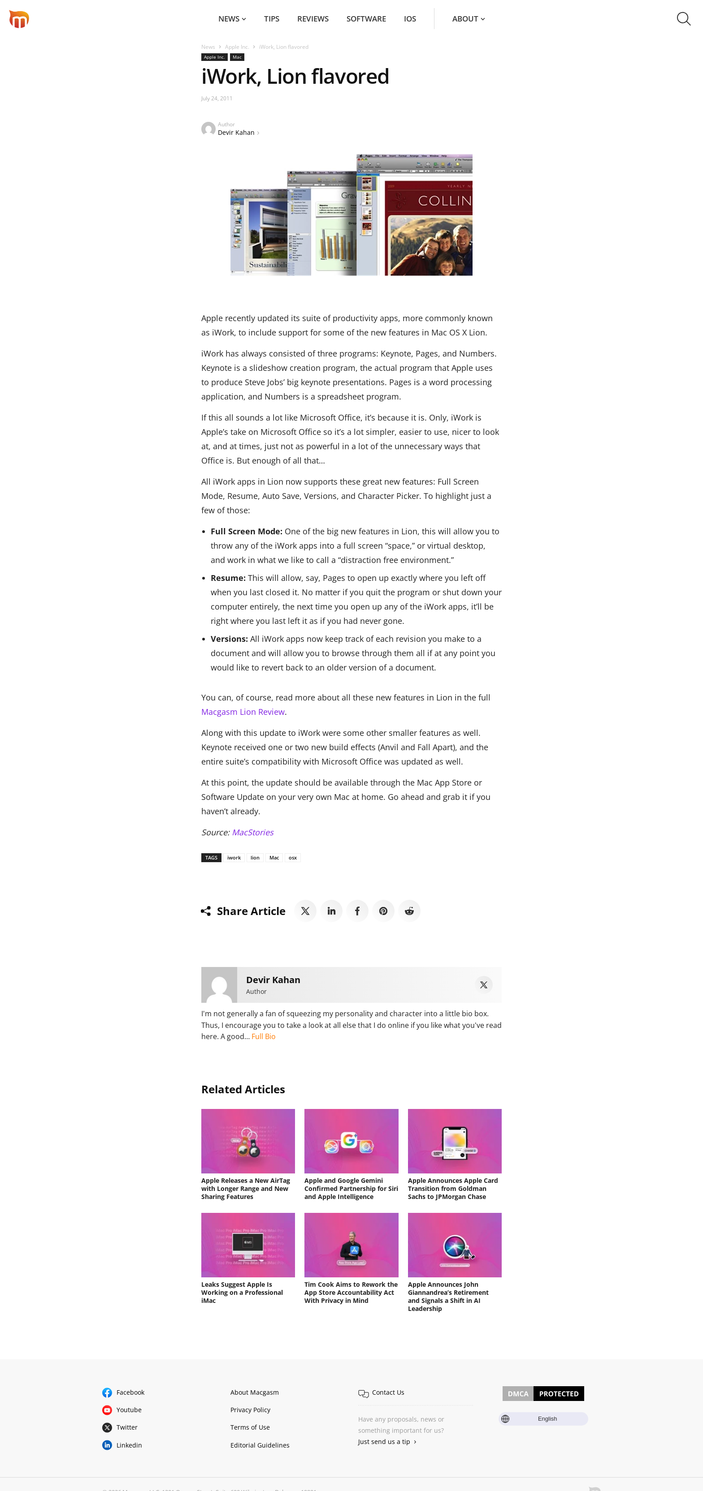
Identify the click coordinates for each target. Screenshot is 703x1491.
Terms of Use (250, 1427)
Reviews (313, 18)
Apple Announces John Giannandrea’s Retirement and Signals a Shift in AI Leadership (448, 1296)
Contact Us (388, 1392)
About (465, 18)
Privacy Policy (250, 1409)
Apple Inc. (237, 47)
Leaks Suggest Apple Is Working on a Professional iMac (242, 1292)
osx (293, 857)
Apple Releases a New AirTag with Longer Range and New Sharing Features (245, 1188)
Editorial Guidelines (260, 1445)
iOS (410, 18)
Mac (237, 57)
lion (255, 857)
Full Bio (264, 1036)
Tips (271, 18)
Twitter (127, 1427)
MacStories (252, 832)
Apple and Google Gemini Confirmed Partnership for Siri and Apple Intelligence (351, 1188)
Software (366, 18)
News (228, 18)
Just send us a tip (384, 1441)
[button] (684, 19)
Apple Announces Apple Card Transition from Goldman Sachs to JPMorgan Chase (453, 1188)
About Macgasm (254, 1392)
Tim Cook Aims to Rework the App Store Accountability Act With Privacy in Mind (351, 1292)
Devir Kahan (236, 132)
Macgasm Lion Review (243, 711)
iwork (234, 857)
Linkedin (129, 1445)
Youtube (129, 1409)
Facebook (130, 1392)
